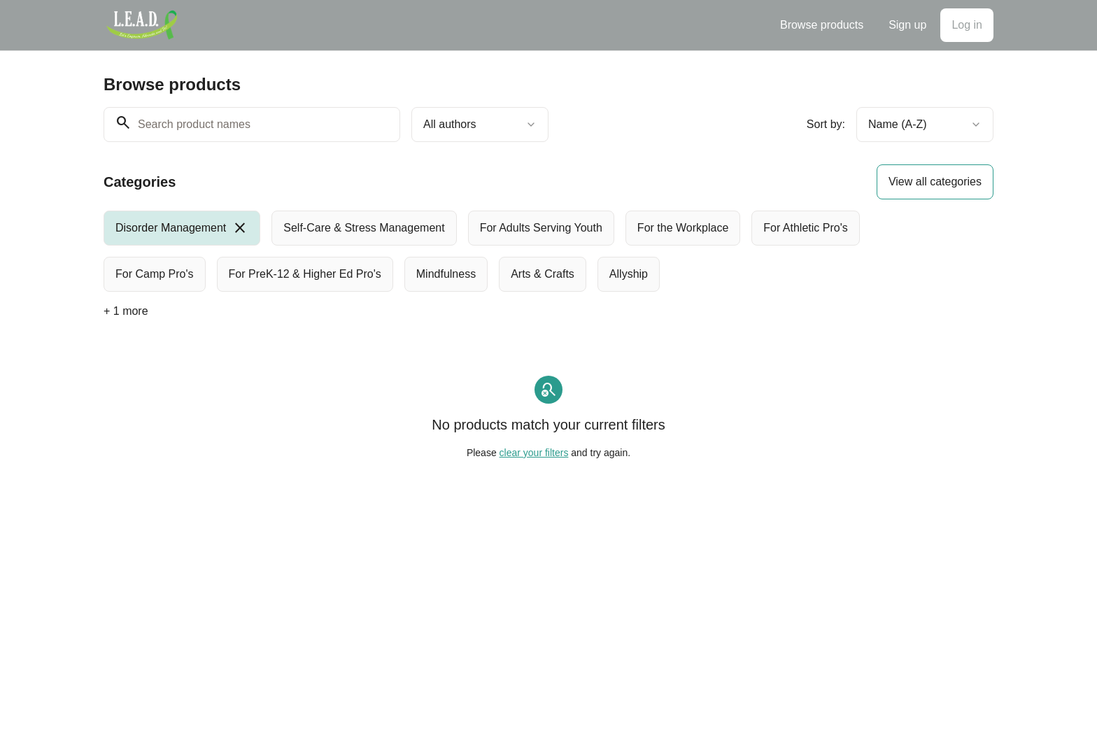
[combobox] (479, 124)
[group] (491, 251)
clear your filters (534, 452)
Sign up (907, 25)
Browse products (821, 25)
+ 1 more (126, 311)
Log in (966, 25)
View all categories (935, 181)
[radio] (182, 228)
